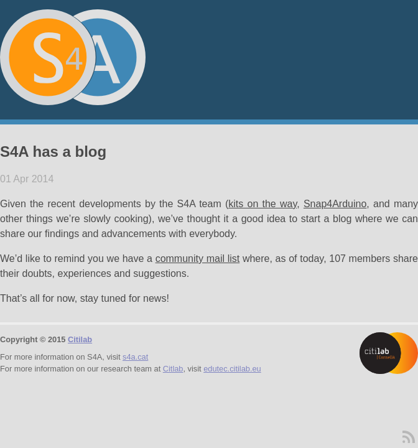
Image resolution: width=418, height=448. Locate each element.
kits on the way (262, 203)
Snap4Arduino (335, 203)
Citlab (173, 368)
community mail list (198, 258)
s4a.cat (135, 357)
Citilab (80, 339)
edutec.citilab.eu (232, 368)
